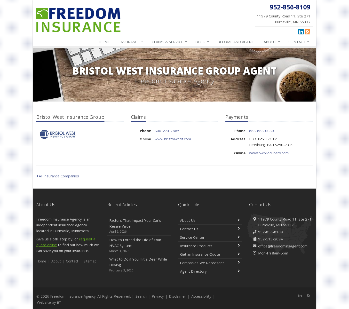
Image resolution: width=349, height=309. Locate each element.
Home (104, 41)
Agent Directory (210, 271)
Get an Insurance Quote (210, 254)
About (272, 41)
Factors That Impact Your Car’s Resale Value (139, 226)
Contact (299, 41)
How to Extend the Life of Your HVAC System (139, 245)
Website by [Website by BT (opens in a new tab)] (49, 302)
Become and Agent (235, 41)
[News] (307, 31)
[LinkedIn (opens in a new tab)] (301, 31)
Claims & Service (170, 41)
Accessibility (201, 296)
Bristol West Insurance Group (58, 134)
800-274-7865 (167, 130)
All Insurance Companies (57, 176)
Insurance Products (210, 245)
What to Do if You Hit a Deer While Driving (139, 265)
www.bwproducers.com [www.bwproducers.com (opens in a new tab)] (269, 153)
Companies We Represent (210, 262)
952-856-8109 (270, 232)
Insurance (131, 41)
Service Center (210, 237)
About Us (210, 220)
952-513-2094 (270, 239)
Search (141, 296)
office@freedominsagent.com (283, 246)
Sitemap (90, 261)
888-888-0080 (261, 130)
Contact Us (210, 228)
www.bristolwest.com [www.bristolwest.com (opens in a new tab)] (173, 138)
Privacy (158, 296)
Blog (202, 41)
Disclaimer (177, 296)
